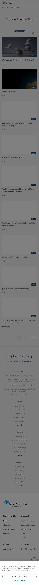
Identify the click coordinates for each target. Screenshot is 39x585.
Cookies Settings (19, 580)
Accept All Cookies (19, 576)
